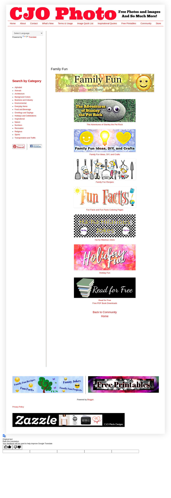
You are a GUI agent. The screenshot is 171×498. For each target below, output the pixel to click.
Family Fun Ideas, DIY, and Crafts (105, 154)
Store (158, 23)
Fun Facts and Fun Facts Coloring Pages (104, 210)
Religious (18, 131)
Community (145, 23)
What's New (47, 23)
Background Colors (22, 97)
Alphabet (18, 87)
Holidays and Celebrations (25, 116)
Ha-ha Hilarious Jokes (105, 240)
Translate (30, 37)
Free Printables (128, 23)
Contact (34, 23)
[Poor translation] (17, 447)
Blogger (90, 400)
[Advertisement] (67, 46)
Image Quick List (85, 23)
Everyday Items (21, 106)
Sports (17, 135)
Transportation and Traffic (25, 138)
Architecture (19, 94)
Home (13, 23)
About (23, 23)
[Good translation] (7, 447)
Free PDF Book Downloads (104, 303)
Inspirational (20, 119)
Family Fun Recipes (105, 182)
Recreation (19, 128)
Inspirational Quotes (107, 23)
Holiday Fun (104, 273)
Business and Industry (24, 100)
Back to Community (105, 312)
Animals (18, 91)
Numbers (18, 125)
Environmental (20, 103)
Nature (17, 122)
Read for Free (104, 300)
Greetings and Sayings (24, 113)
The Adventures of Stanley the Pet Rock (105, 124)
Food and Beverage (23, 109)
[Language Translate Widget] (27, 33)
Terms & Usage (65, 23)
